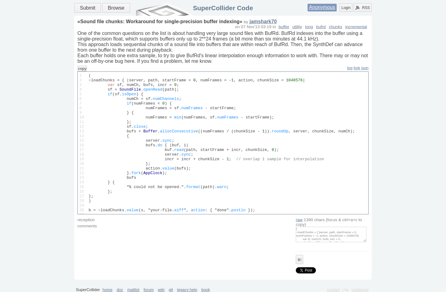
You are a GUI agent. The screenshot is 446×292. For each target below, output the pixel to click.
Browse (116, 8)
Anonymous (322, 7)
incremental (356, 26)
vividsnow (360, 289)
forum (149, 289)
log (349, 68)
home (107, 289)
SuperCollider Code (223, 7)
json (365, 68)
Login (345, 8)
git (171, 289)
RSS (363, 8)
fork (357, 68)
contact (333, 289)
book (205, 289)
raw (299, 219)
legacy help (187, 289)
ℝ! (299, 260)
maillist (133, 289)
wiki (161, 289)
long (309, 26)
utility (297, 26)
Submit (87, 8)
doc (120, 289)
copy (82, 68)
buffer (283, 26)
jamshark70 (263, 21)
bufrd (321, 26)
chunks (335, 26)
